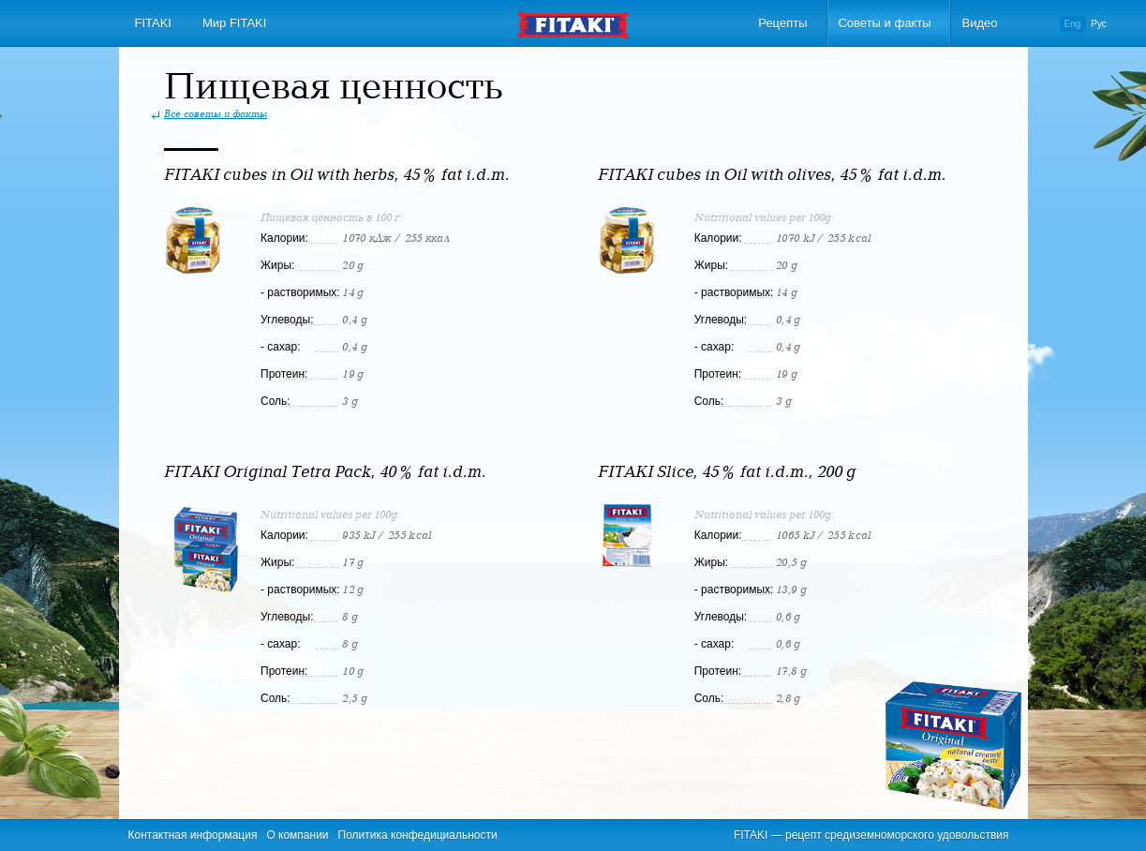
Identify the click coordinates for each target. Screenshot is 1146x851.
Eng (1072, 24)
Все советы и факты (215, 115)
